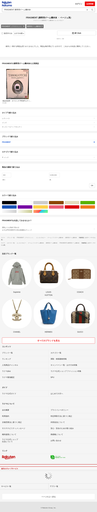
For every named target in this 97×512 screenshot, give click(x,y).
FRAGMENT (48, 142)
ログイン (78, 4)
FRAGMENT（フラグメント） (13, 26)
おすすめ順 (19, 33)
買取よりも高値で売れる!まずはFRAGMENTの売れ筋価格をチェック (48, 229)
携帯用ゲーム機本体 (35, 26)
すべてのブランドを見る (48, 341)
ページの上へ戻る (48, 497)
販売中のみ (7, 33)
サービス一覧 (6, 486)
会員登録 (89, 4)
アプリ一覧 (54, 486)
